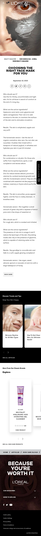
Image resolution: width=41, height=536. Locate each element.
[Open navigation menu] (37, 3)
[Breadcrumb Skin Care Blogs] (30, 452)
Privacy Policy (7, 521)
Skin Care (8, 274)
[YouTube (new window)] (11, 505)
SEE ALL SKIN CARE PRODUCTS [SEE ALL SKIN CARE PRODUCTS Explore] (13, 444)
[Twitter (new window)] (7, 505)
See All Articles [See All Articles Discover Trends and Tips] (9, 357)
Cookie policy (7, 514)
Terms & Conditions (8, 525)
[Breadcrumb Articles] (15, 452)
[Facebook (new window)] (3, 505)
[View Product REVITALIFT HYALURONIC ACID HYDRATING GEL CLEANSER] (20, 430)
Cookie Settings (7, 518)
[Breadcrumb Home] (5, 452)
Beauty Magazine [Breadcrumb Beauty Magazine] (10, 59)
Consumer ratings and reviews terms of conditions (17, 528)
